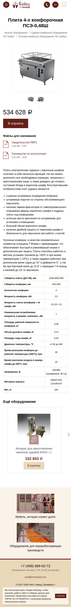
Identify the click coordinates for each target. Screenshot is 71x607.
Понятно (61, 596)
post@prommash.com (35, 577)
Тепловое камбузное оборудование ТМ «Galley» (42, 36)
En (55, 4)
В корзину (15, 123)
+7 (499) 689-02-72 (47, 5)
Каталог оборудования (16, 32)
